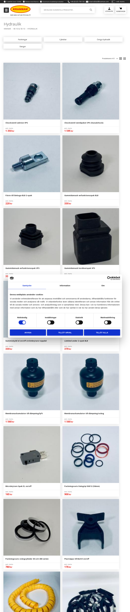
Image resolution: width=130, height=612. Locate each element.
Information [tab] (65, 285)
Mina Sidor (63, 525)
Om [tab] (103, 285)
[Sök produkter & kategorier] (63, 12)
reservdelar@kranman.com (97, 3)
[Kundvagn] (120, 12)
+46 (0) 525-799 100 (76, 3)
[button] (6, 11)
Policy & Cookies (65, 536)
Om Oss (61, 517)
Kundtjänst (63, 529)
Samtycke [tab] (27, 285)
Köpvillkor (62, 532)
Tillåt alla (102, 332)
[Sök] (90, 12)
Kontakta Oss (64, 521)
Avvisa (27, 332)
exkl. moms (120, 3)
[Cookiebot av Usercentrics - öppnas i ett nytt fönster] (109, 278)
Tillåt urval (65, 332)
